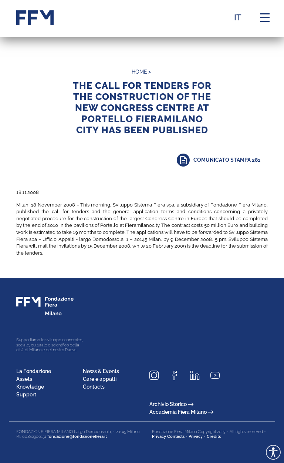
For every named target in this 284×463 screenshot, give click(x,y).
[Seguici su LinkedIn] (197, 375)
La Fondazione (33, 371)
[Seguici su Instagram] (156, 375)
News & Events (101, 371)
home (139, 72)
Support (26, 394)
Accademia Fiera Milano (181, 412)
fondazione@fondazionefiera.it (77, 436)
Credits (214, 436)
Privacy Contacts (168, 436)
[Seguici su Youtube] (217, 375)
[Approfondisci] (222, 160)
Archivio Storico (171, 404)
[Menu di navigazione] (264, 17)
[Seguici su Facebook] (177, 375)
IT (237, 17)
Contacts (94, 387)
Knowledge (30, 387)
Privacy (196, 436)
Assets (24, 379)
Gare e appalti (99, 379)
